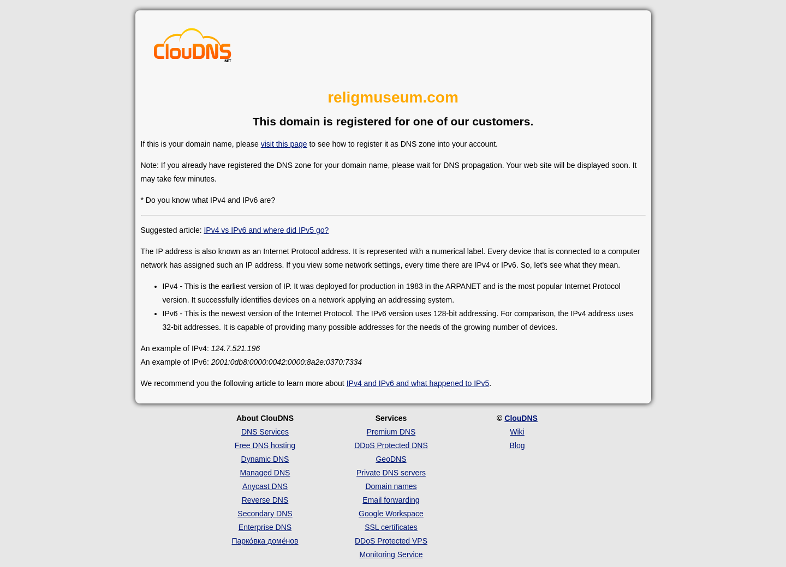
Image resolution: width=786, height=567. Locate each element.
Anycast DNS (265, 486)
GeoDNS (391, 459)
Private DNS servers (391, 472)
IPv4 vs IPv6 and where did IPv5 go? (266, 230)
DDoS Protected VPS (391, 540)
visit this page (284, 144)
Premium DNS (391, 431)
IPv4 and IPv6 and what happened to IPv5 (418, 383)
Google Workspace (391, 513)
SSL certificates (391, 527)
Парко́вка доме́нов (265, 540)
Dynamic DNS (265, 459)
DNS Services (265, 431)
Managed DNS (265, 472)
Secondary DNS (264, 513)
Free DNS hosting (265, 445)
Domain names (390, 486)
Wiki (517, 431)
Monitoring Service (391, 554)
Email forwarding (390, 500)
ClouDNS (521, 418)
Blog (517, 445)
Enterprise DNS (265, 527)
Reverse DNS (265, 500)
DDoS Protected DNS (391, 445)
